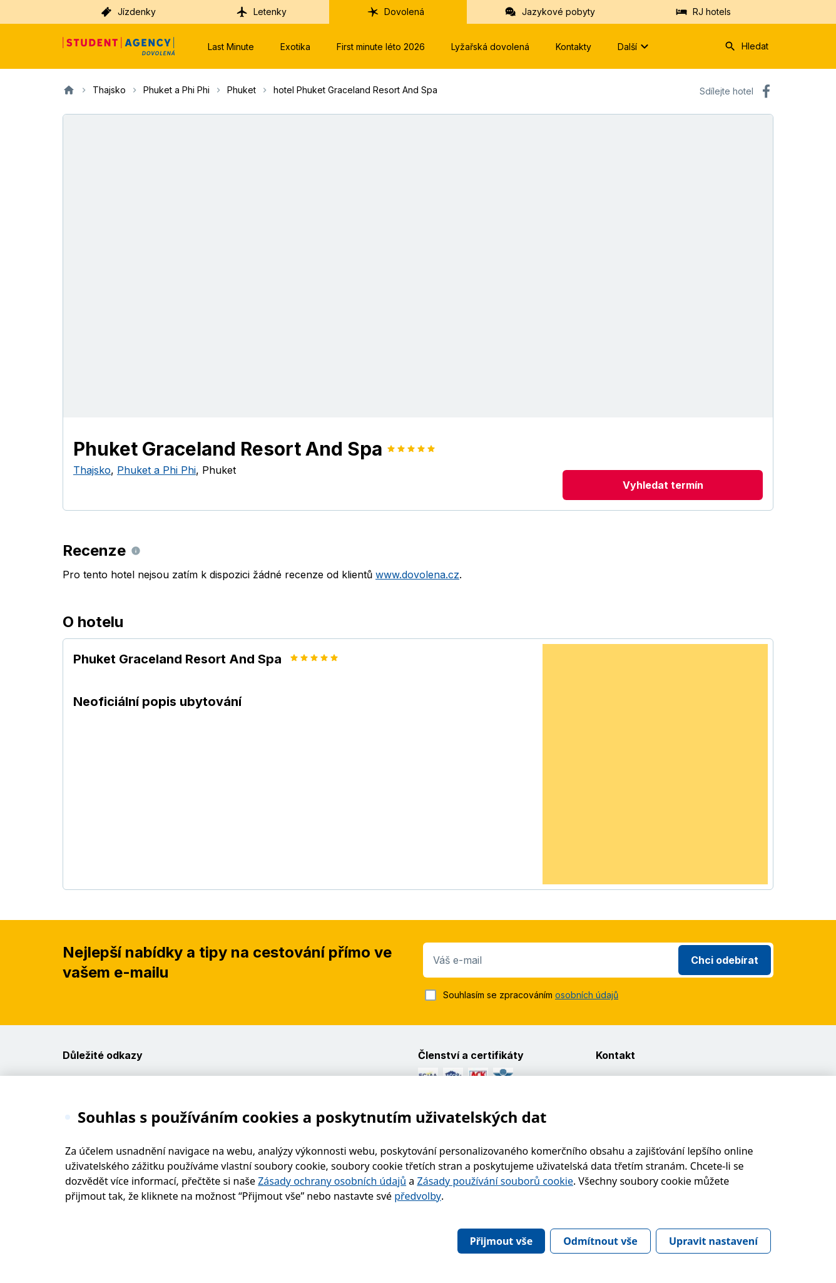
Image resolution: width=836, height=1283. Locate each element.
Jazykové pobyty (549, 12)
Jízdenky (128, 12)
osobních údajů (586, 994)
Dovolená (395, 12)
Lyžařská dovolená (490, 46)
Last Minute (231, 46)
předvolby (417, 1196)
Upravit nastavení (713, 1241)
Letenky (261, 12)
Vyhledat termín (663, 485)
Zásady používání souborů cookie (495, 1181)
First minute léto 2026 (381, 46)
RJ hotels (703, 12)
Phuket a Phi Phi (156, 470)
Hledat (746, 46)
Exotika (295, 46)
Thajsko (92, 470)
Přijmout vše (501, 1241)
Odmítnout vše (600, 1241)
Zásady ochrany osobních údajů (332, 1181)
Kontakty (573, 46)
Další (635, 46)
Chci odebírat (724, 960)
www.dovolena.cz (417, 574)
